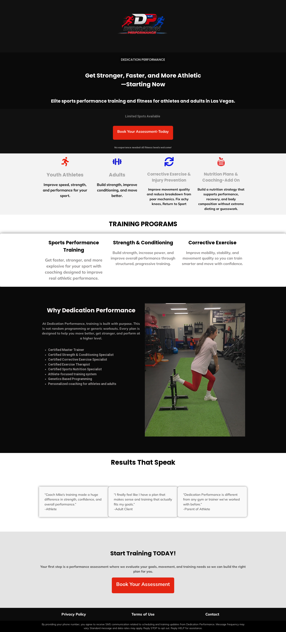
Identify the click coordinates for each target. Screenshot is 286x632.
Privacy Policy (73, 614)
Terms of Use (143, 614)
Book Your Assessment (143, 584)
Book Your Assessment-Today (143, 131)
